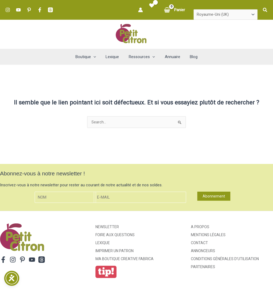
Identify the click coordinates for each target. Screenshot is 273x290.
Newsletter (107, 227)
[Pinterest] (29, 9)
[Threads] (50, 9)
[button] (265, 10)
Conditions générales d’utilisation (225, 259)
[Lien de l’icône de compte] (140, 9)
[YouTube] (18, 9)
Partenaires (203, 267)
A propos (200, 227)
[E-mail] (140, 197)
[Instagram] (7, 9)
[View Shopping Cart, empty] (175, 10)
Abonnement (214, 196)
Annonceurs (203, 251)
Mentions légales (208, 235)
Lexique (102, 243)
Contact (199, 243)
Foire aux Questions (115, 235)
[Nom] (65, 197)
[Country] (226, 14)
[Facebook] (39, 9)
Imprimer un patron (114, 251)
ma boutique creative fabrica (124, 259)
